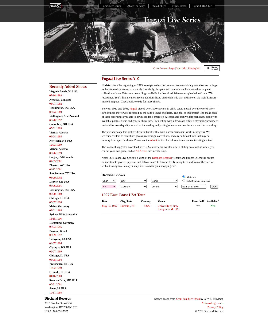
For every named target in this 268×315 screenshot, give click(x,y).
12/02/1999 (55, 267)
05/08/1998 (55, 259)
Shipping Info (194, 68)
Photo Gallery (159, 6)
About (153, 140)
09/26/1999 (55, 153)
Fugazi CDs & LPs (202, 6)
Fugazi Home (179, 6)
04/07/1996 (55, 243)
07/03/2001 (55, 161)
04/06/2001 (55, 185)
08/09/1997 (55, 234)
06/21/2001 (55, 284)
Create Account (160, 68)
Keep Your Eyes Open (188, 298)
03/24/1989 (55, 111)
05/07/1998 (55, 202)
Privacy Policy (215, 307)
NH (133, 205)
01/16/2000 (55, 276)
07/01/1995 (55, 210)
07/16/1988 (55, 95)
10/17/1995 (55, 292)
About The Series (136, 6)
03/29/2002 (55, 177)
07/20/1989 (55, 193)
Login (172, 68)
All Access (141, 150)
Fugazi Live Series (111, 6)
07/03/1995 (55, 226)
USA (147, 205)
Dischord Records (162, 157)
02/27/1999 (55, 251)
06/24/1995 (55, 136)
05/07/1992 (55, 103)
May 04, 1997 (109, 205)
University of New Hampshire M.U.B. (168, 207)
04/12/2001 (55, 169)
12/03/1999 (55, 144)
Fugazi (133, 108)
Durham (124, 205)
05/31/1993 (55, 128)
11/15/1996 (55, 218)
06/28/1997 (55, 120)
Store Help (181, 68)
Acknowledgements (212, 303)
